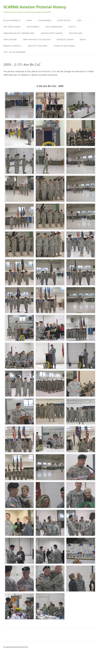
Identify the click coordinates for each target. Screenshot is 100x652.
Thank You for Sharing (64, 46)
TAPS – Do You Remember (14, 52)
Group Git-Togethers (37, 46)
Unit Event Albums (12, 27)
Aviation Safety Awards (52, 33)
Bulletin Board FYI (11, 20)
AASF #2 (72, 27)
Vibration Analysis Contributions (18, 33)
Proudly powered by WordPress (15, 647)
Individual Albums (65, 39)
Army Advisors (10, 39)
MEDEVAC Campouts (12, 46)
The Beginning (44, 20)
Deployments (33, 27)
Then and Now (75, 33)
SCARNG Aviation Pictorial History (34, 6)
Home (29, 20)
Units (79, 20)
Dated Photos (64, 20)
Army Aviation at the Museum (36, 39)
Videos (83, 39)
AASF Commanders (53, 27)
